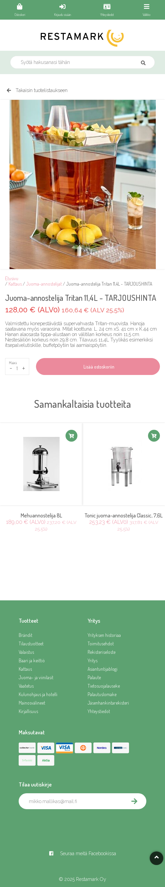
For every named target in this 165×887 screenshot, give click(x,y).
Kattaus (15, 284)
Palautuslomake (102, 694)
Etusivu (11, 278)
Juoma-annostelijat (44, 284)
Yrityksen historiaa (104, 635)
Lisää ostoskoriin (97, 367)
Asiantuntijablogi (102, 669)
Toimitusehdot (101, 643)
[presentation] (70, 824)
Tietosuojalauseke (104, 686)
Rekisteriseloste (101, 652)
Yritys (92, 660)
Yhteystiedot (99, 711)
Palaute (94, 677)
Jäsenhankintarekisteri (108, 703)
